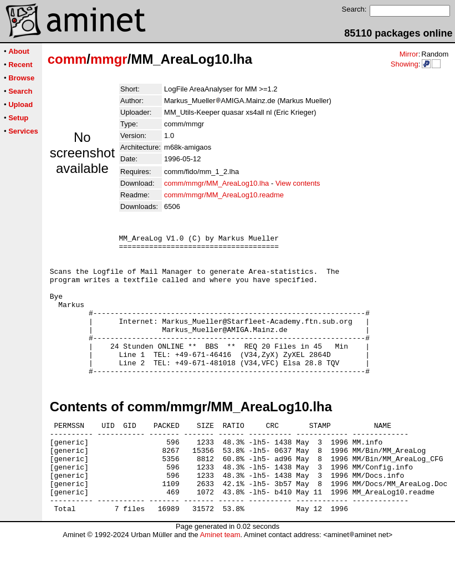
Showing (404, 64)
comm (67, 59)
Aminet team (220, 583)
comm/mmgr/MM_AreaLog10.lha (216, 183)
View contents (297, 183)
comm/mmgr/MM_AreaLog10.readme (224, 195)
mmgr (108, 59)
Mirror (409, 54)
